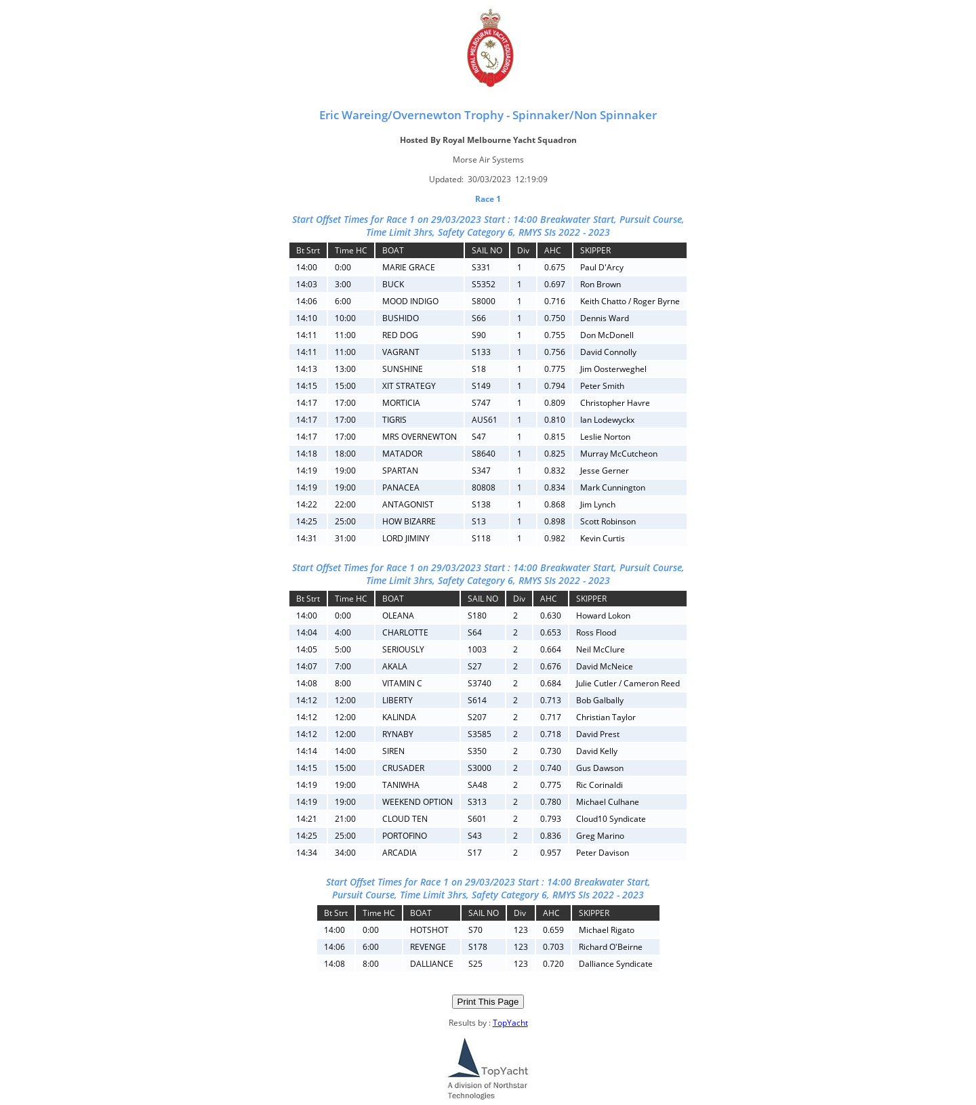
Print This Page (488, 1002)
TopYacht (510, 1022)
